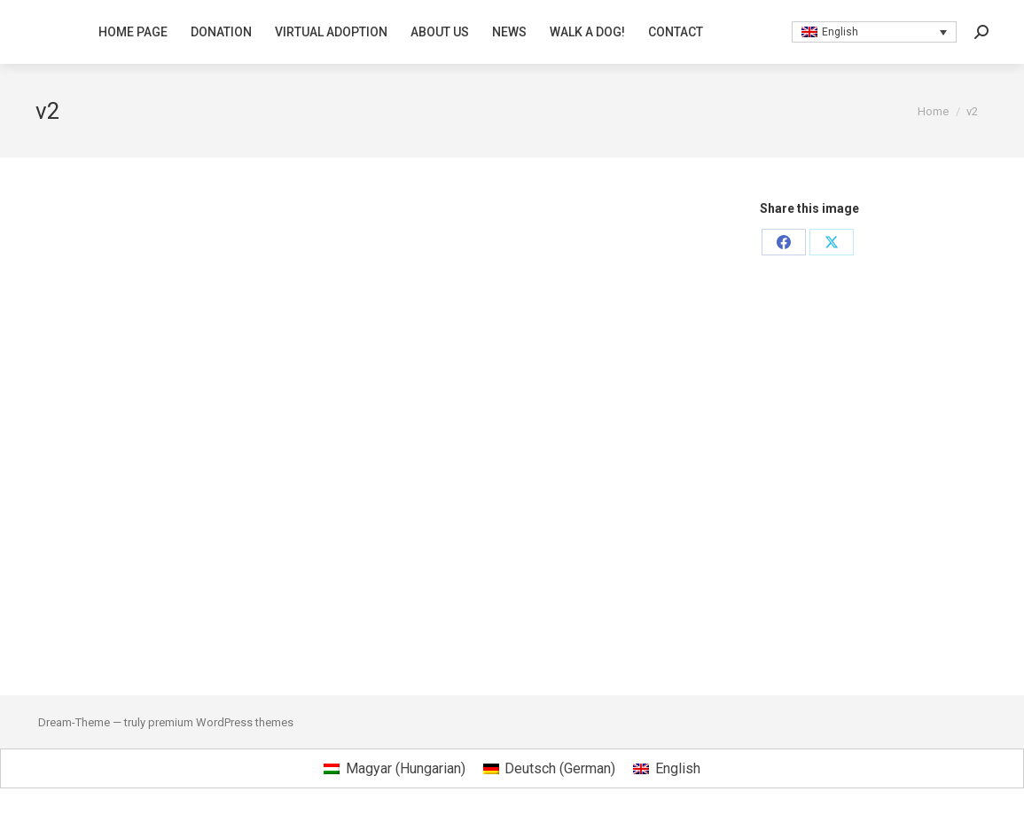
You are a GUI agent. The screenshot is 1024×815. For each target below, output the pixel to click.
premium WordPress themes (220, 722)
